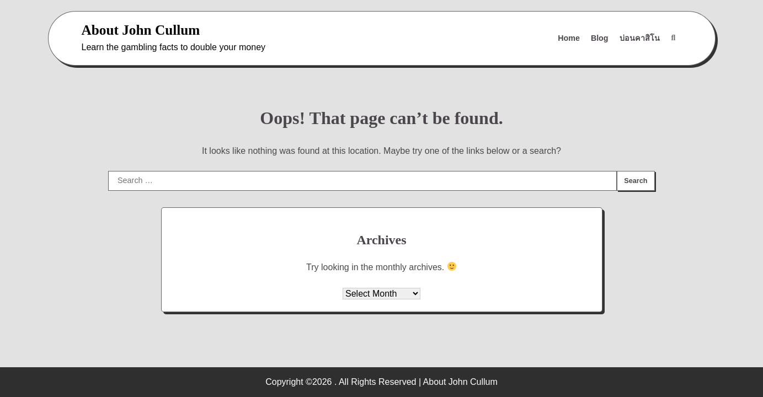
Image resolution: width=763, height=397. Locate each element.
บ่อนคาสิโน (640, 38)
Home (569, 38)
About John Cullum (141, 29)
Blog (600, 38)
